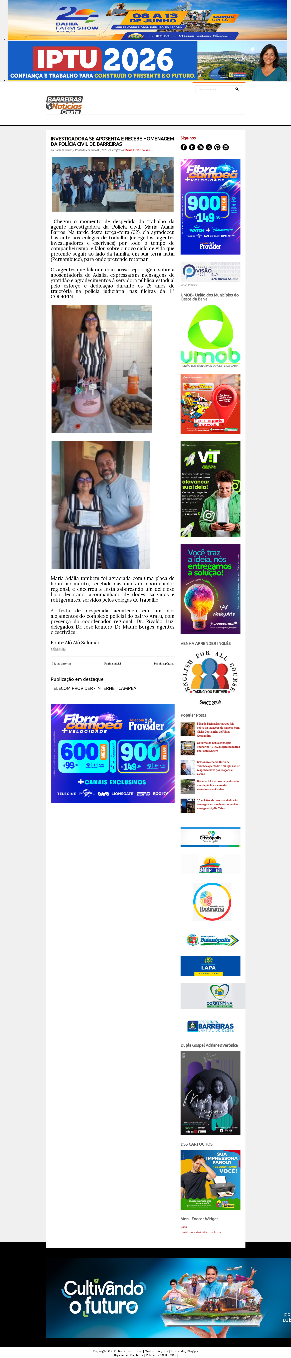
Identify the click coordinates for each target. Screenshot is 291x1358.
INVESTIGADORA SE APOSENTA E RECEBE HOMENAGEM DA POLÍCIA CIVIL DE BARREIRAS (112, 141)
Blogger (192, 1351)
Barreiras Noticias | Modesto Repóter (143, 1351)
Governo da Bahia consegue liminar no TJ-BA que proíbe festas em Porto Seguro (218, 747)
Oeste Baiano (141, 150)
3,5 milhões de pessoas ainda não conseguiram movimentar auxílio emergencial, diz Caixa (217, 804)
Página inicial (112, 663)
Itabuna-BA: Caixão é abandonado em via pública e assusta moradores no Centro (218, 785)
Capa (184, 1227)
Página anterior (61, 663)
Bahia (128, 150)
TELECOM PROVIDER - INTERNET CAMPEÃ (93, 688)
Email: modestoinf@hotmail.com (201, 1232)
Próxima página (164, 663)
